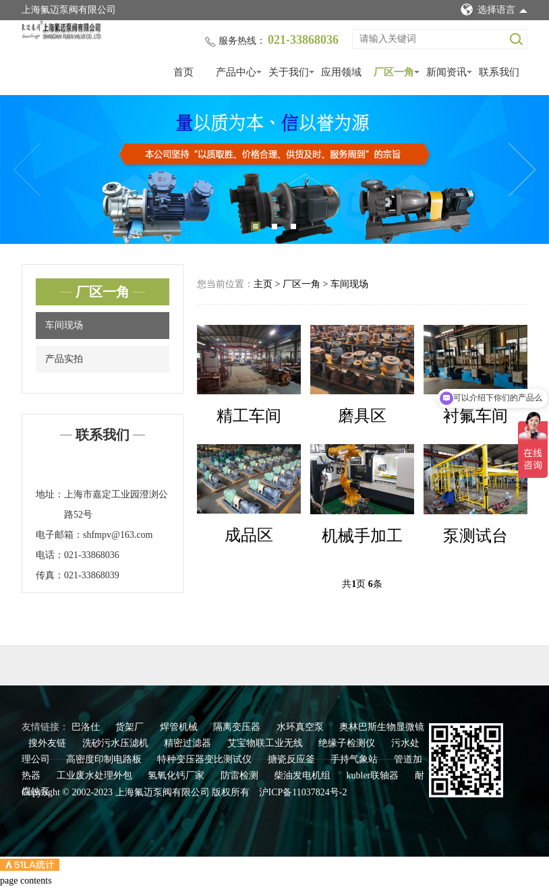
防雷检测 (241, 775)
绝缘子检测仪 (348, 743)
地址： (50, 494)
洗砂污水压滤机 (116, 743)
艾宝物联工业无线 (266, 743)
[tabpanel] (274, 169)
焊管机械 (180, 727)
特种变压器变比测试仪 (205, 759)
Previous (26, 170)
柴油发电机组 (303, 775)
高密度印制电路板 (105, 759)
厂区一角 (394, 72)
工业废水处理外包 (96, 775)
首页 (183, 72)
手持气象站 (355, 759)
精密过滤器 (189, 743)
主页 (263, 284)
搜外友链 (48, 743)
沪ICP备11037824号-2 (303, 792)
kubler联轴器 (374, 775)
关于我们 (288, 72)
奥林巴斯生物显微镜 (381, 727)
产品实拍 (64, 359)
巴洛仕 (87, 727)
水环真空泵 (301, 727)
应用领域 (341, 72)
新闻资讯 (446, 72)
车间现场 (64, 325)
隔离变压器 (238, 727)
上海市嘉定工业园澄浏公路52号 (116, 504)
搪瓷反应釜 (293, 759)
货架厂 (130, 727)
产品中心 (236, 72)
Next (522, 170)
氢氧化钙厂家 (177, 775)
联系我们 (499, 72)
